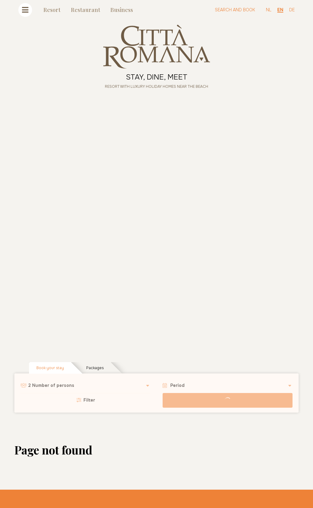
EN (280, 10)
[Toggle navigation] (25, 10)
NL (268, 10)
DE (292, 10)
